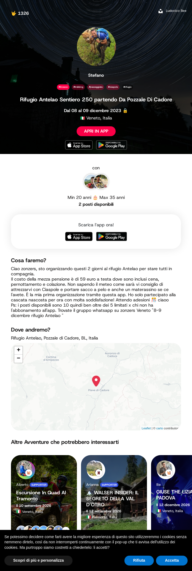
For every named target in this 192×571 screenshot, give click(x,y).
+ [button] (18, 350)
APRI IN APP (96, 131)
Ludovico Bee (176, 10)
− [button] (18, 359)
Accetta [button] (172, 560)
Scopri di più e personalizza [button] (38, 560)
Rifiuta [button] (139, 560)
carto (159, 428)
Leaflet (146, 428)
